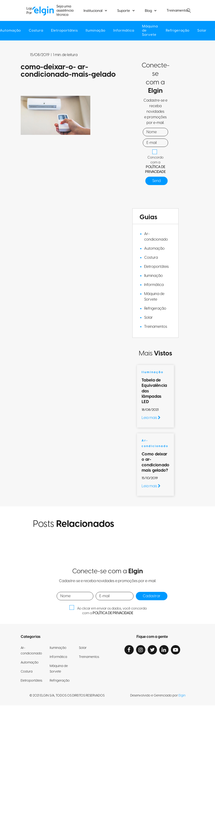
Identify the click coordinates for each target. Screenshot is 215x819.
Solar (204, 30)
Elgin (182, 695)
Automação (154, 248)
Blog (148, 10)
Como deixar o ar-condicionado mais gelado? (155, 462)
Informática (124, 30)
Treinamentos (178, 10)
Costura (35, 30)
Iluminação (95, 30)
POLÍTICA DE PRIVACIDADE (155, 169)
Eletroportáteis (63, 30)
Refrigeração (179, 30)
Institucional (93, 10)
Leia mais (151, 417)
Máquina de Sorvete (151, 30)
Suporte (123, 10)
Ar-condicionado (156, 236)
